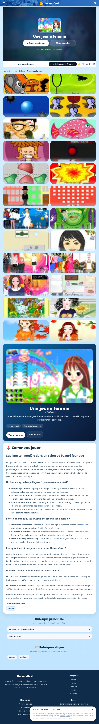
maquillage (84, 524)
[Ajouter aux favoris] (90, 64)
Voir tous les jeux (25, 714)
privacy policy (65, 716)
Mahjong (73, 693)
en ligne (24, 657)
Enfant (22, 71)
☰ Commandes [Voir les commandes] (63, 43)
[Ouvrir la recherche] (95, 3)
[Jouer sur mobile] (93, 64)
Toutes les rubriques (25, 711)
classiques (42, 505)
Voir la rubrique (16, 435)
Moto (73, 690)
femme (11, 608)
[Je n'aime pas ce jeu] (83, 64)
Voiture (74, 686)
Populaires (25, 707)
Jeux (14, 71)
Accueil (7, 71)
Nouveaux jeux (25, 704)
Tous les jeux (35, 434)
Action (73, 679)
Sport (73, 683)
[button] (63, 64)
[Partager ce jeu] (87, 64)
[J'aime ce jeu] (79, 64)
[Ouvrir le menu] (4, 3)
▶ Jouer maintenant (36, 43)
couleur (57, 538)
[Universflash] (49, 3)
